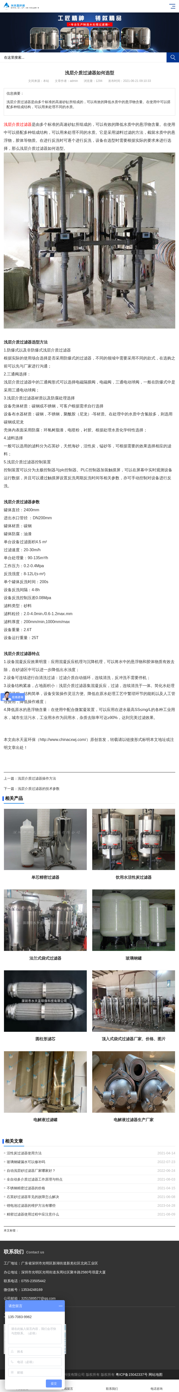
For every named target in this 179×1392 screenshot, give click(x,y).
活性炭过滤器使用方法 (24, 1153)
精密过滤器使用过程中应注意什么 (33, 1214)
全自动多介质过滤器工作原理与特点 (35, 1179)
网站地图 (156, 1375)
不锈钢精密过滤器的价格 (26, 1188)
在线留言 (67, 1386)
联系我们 (112, 1386)
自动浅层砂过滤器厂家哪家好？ (31, 1171)
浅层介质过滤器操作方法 (37, 778)
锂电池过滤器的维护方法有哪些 (31, 1206)
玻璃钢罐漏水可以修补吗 (26, 1162)
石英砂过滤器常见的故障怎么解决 (33, 1197)
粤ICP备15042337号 (132, 1375)
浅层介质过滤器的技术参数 (39, 789)
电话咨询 (156, 1386)
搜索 (173, 57)
